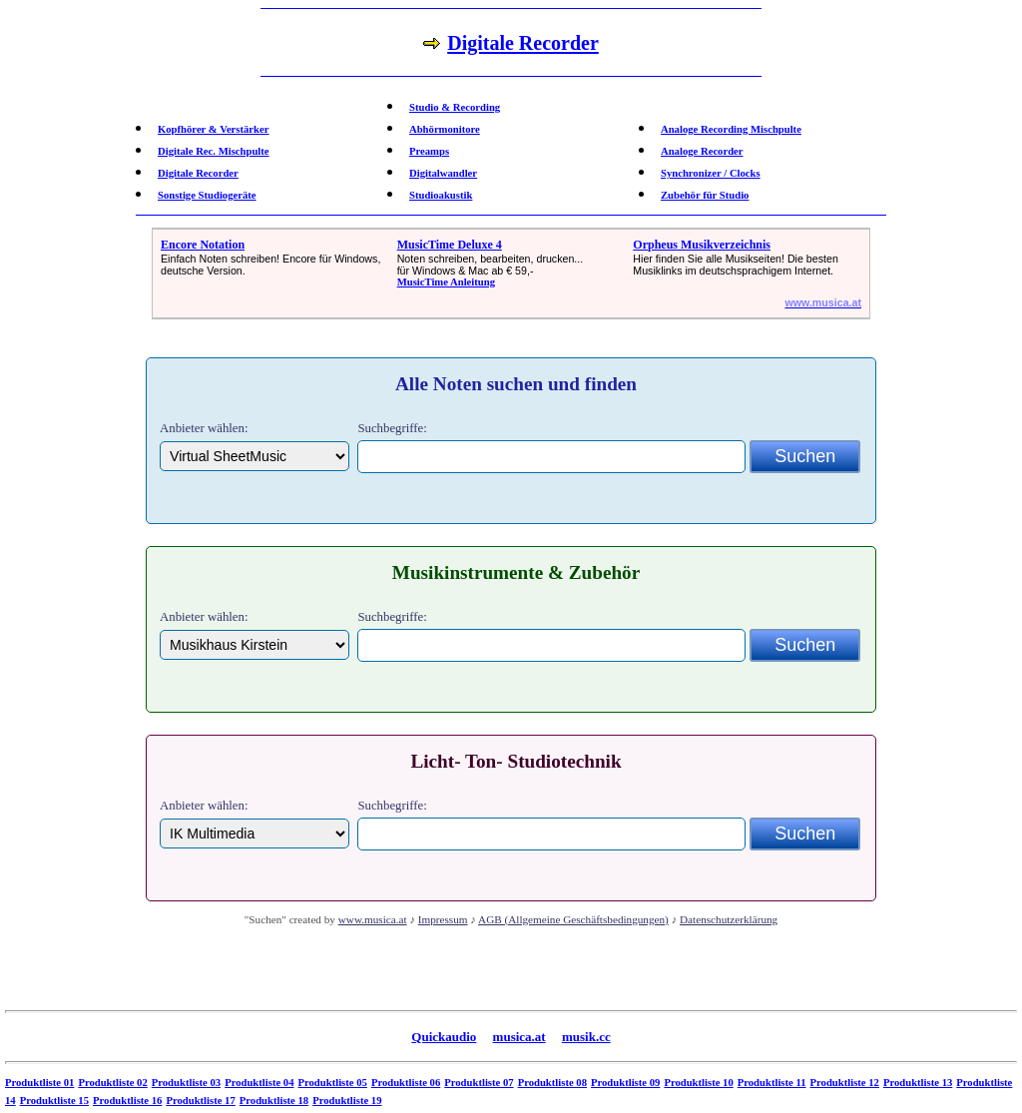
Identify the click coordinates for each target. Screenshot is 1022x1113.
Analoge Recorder (702, 151)
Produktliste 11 (772, 1082)
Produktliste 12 (844, 1082)
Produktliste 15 (54, 1100)
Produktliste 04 (259, 1082)
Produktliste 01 (39, 1082)
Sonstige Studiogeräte (207, 195)
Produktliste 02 (112, 1082)
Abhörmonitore (444, 129)
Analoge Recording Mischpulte (731, 129)
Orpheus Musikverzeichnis (701, 245)
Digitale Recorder (198, 173)
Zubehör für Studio (705, 195)
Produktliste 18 (274, 1100)
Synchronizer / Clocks (711, 173)
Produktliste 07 (478, 1082)
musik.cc (586, 1036)
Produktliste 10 (698, 1082)
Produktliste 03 (186, 1082)
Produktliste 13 (917, 1082)
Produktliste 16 (127, 1100)
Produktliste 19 (346, 1100)
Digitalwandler (443, 173)
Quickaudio (443, 1036)
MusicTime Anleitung (446, 282)
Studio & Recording (454, 107)
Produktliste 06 (405, 1082)
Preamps (429, 151)
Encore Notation (203, 245)
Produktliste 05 (332, 1082)
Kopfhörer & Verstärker (213, 129)
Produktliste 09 (625, 1082)
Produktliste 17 (200, 1100)
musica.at (519, 1036)
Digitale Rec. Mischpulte (213, 151)
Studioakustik (440, 195)
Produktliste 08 (552, 1082)
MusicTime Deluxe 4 (449, 245)
